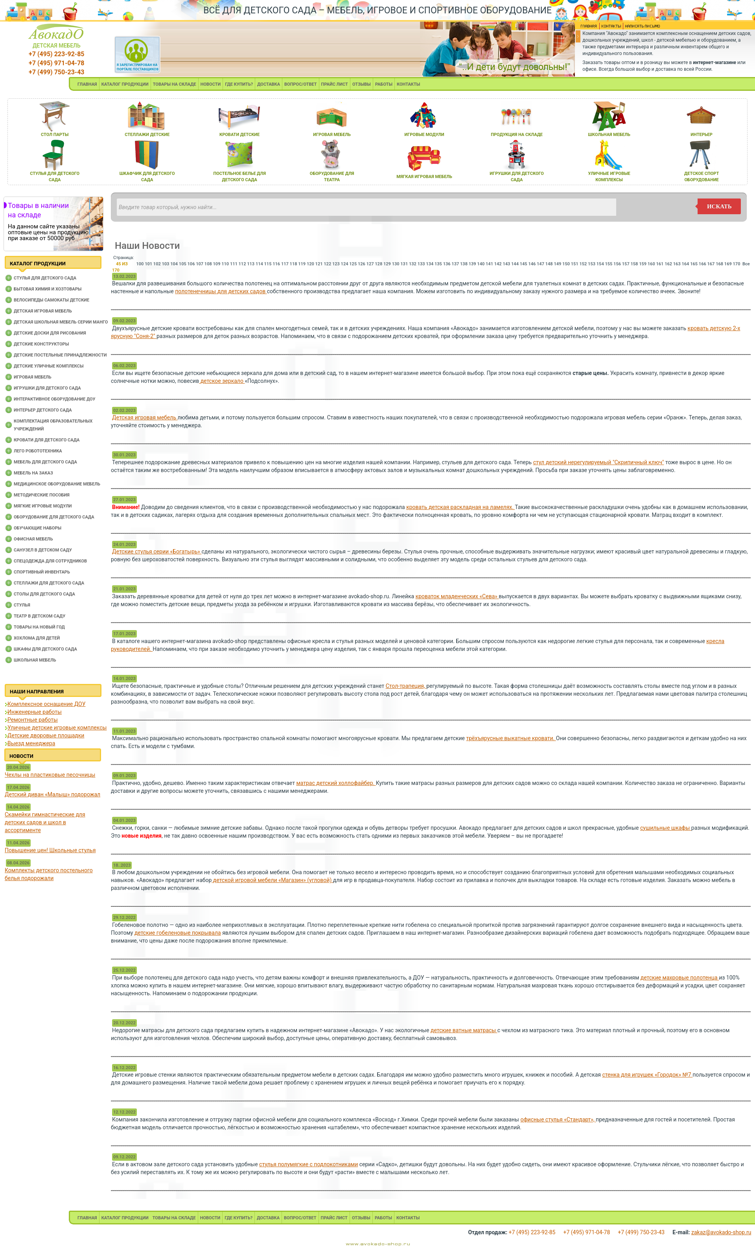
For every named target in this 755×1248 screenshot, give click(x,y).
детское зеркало (222, 381)
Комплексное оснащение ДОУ (46, 704)
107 (199, 264)
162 (668, 264)
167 (711, 264)
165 (694, 264)
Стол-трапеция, (406, 686)
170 (736, 264)
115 (268, 264)
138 (464, 264)
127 (370, 264)
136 (447, 264)
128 (378, 264)
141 (489, 264)
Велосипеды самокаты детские (51, 300)
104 (174, 264)
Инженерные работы (34, 712)
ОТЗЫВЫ (361, 84)
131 (404, 264)
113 (250, 264)
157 (626, 264)
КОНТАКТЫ (408, 84)
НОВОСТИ (211, 84)
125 (353, 264)
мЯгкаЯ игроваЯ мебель (424, 176)
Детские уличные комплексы (49, 366)
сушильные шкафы (665, 828)
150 (566, 264)
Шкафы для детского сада (45, 649)
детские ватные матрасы (464, 1030)
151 (574, 264)
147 (540, 264)
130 (396, 264)
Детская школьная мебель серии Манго (61, 322)
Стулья (22, 605)
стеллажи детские (147, 134)
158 (634, 264)
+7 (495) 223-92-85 (56, 54)
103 (165, 264)
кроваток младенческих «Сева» (457, 596)
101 (148, 264)
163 (677, 264)
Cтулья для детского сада (45, 278)
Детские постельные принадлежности (60, 355)
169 (728, 264)
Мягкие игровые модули (43, 506)
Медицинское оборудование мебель (57, 484)
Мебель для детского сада (45, 462)
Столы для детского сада (44, 594)
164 (685, 264)
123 (336, 264)
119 (302, 264)
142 (498, 264)
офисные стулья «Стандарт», (558, 1119)
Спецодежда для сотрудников (50, 561)
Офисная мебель (33, 539)
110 (225, 264)
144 (515, 264)
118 (293, 264)
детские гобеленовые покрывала (177, 933)
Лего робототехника (38, 451)
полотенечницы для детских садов (221, 291)
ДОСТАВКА (268, 84)
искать (719, 206)
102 (157, 264)
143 (506, 264)
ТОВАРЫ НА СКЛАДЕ (174, 84)
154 (600, 264)
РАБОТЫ (383, 84)
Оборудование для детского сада (54, 517)
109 (217, 264)
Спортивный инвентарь (42, 572)
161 (659, 264)
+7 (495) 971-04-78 (56, 63)
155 (608, 264)
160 (651, 264)
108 (208, 264)
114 (259, 264)
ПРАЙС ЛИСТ (334, 84)
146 (532, 264)
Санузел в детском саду (43, 550)
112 (242, 264)
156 (617, 264)
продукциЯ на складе (517, 134)
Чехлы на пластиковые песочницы (50, 775)
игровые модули (424, 134)
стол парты (54, 134)
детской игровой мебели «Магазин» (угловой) (272, 880)
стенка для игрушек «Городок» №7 (647, 1075)
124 (344, 264)
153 (591, 264)
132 (412, 264)
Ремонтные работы (32, 720)
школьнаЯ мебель (609, 134)
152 (583, 264)
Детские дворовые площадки (45, 735)
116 (276, 264)
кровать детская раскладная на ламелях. (460, 507)
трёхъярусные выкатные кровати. (511, 738)
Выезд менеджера (31, 743)
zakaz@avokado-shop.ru (721, 1232)
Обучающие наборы (37, 528)
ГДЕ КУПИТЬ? (239, 84)
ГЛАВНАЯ (87, 84)
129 (387, 264)
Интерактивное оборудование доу (55, 399)
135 (438, 264)
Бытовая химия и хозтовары (47, 289)
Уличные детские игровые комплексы (57, 727)
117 (285, 264)
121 (319, 264)
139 (472, 264)
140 (480, 264)
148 (549, 264)
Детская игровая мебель (43, 311)
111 (234, 264)
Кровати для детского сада (46, 440)
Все (746, 264)
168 (719, 264)
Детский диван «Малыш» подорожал (52, 794)
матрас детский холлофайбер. (336, 783)
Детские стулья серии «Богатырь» (156, 551)
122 (327, 264)
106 (191, 264)
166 (702, 264)
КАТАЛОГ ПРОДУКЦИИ (125, 84)
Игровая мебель (33, 377)
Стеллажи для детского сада (49, 583)
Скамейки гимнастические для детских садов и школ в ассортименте (45, 822)
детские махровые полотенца (680, 977)
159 (642, 264)
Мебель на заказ (33, 473)
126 (361, 264)
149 (557, 264)
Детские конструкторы (41, 344)
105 (182, 264)
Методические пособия (42, 495)
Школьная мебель (35, 660)
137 (455, 264)
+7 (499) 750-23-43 (56, 72)
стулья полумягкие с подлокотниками (308, 1164)
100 (140, 264)
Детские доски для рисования (50, 333)
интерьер (702, 134)
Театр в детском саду (39, 616)
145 (523, 264)
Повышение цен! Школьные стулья (50, 850)
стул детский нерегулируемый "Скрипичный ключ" (598, 462)
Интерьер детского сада (43, 410)
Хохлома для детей (37, 638)
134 (429, 264)
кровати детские (239, 134)
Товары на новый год (39, 627)
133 (421, 264)
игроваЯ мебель (332, 134)
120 (310, 264)
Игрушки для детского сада (47, 388)
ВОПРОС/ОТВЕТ (300, 84)
